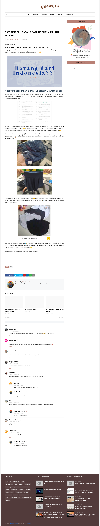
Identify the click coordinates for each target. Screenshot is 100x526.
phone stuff (8, 495)
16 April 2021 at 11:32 (14, 402)
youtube (8, 500)
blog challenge (9, 484)
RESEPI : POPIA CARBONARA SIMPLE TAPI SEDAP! (83, 507)
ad (10, 481)
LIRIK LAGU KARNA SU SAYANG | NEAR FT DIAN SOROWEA (85, 515)
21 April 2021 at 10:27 (14, 421)
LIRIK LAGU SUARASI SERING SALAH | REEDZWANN (52, 490)
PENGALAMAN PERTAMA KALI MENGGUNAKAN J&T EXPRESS (84, 492)
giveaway (12, 487)
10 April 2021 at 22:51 (14, 331)
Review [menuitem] (44, 14)
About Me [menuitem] (36, 14)
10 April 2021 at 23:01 (14, 342)
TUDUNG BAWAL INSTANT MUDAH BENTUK (12, 310)
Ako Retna (12, 329)
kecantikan (14, 489)
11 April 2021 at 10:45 (14, 363)
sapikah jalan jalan (15, 497)
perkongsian (19, 492)
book (16, 484)
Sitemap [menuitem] (60, 14)
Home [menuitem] (28, 14)
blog (23, 481)
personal (26, 492)
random (15, 495)
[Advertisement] (36, 24)
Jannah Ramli (13, 340)
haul (6, 29)
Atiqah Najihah (14, 362)
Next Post (61, 317)
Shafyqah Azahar (13, 39)
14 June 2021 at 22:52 (18, 385)
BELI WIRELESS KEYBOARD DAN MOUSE (55, 310)
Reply (10, 335)
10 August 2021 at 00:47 (19, 443)
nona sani (12, 351)
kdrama (7, 489)
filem (7, 487)
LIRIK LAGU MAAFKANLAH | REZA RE (54, 482)
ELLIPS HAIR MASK (30, 309)
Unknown (17, 383)
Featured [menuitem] (52, 14)
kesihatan (21, 489)
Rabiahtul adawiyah (16, 420)
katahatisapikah (25, 487)
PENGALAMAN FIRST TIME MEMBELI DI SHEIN (83, 499)
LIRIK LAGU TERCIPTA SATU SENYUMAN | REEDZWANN (52, 498)
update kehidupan (26, 497)
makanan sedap (9, 492)
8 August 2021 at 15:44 (14, 432)
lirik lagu (28, 489)
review (7, 497)
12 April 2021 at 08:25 (14, 374)
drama (21, 484)
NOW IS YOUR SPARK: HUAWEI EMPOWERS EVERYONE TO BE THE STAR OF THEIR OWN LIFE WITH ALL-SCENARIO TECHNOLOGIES (54, 515)
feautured (27, 484)
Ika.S (10, 400)
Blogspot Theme (14, 523)
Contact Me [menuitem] (69, 14)
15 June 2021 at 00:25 (18, 393)
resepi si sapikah (24, 495)
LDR (7, 481)
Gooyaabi (28, 523)
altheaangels (16, 481)
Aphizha (12, 372)
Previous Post (8, 317)
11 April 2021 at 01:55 (14, 352)
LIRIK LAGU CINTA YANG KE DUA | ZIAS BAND (53, 505)
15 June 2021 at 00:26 (18, 413)
